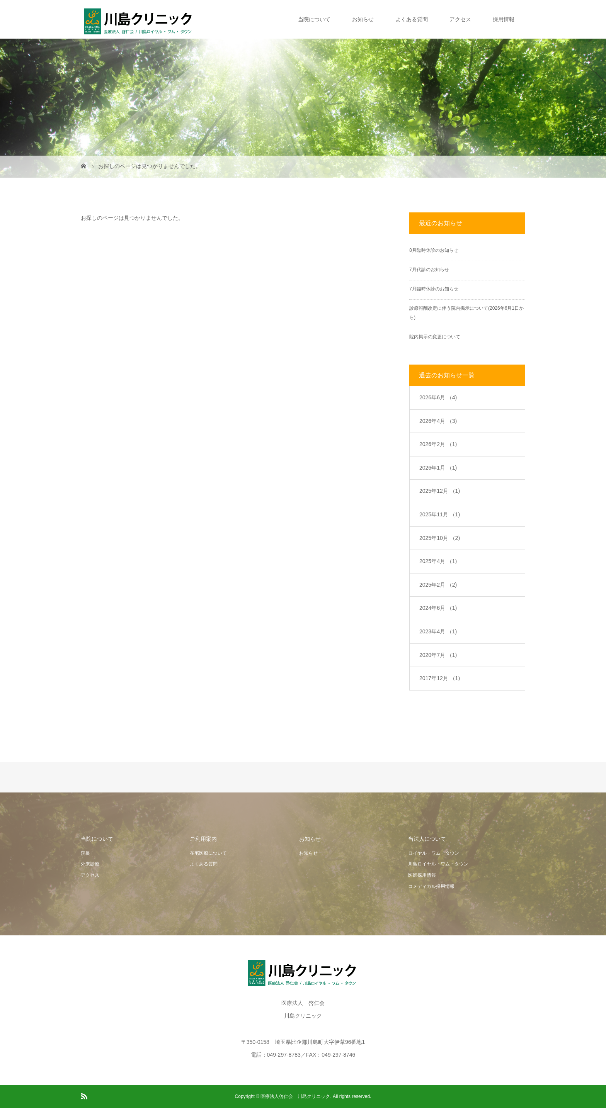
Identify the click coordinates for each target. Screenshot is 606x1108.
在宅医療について (208, 853)
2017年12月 (439, 678)
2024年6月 (438, 608)
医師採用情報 (422, 875)
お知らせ (363, 19)
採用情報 (503, 19)
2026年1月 (438, 468)
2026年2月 (438, 444)
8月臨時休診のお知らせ (433, 250)
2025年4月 (438, 561)
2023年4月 (438, 631)
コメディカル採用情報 (431, 886)
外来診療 (90, 864)
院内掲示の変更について (434, 336)
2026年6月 (438, 397)
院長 (85, 853)
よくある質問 (411, 19)
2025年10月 (439, 538)
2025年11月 (439, 514)
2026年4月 (438, 421)
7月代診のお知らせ (429, 269)
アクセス (460, 19)
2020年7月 (438, 655)
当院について (314, 19)
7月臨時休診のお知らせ (433, 289)
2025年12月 (439, 491)
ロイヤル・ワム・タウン (433, 853)
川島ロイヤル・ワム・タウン (438, 864)
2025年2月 (438, 585)
